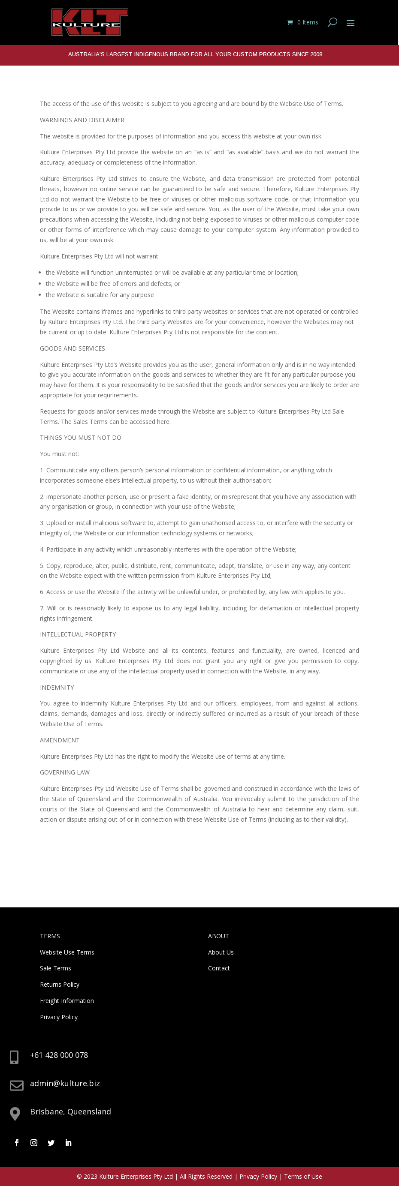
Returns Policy (59, 984)
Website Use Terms (67, 952)
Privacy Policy (59, 1017)
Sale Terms (55, 968)
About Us (221, 952)
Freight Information (67, 1001)
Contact (219, 968)
